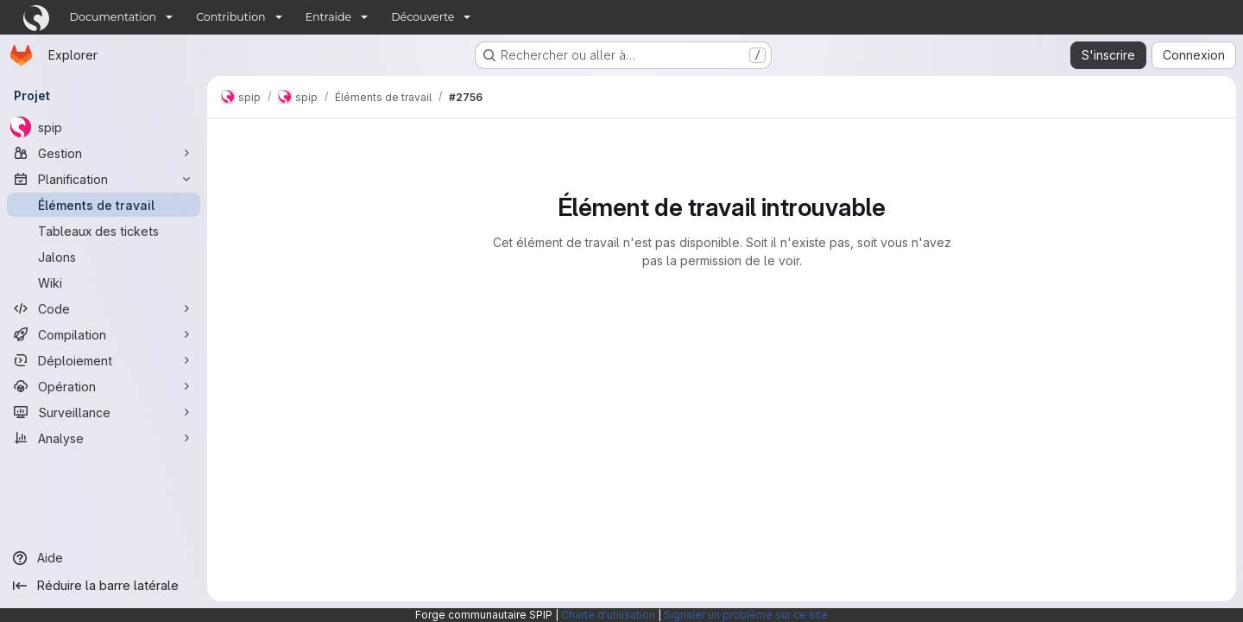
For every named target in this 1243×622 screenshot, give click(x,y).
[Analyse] (103, 438)
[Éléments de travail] (103, 205)
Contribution (230, 16)
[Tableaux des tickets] (103, 231)
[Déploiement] (103, 360)
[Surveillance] (103, 412)
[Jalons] (103, 256)
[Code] (103, 308)
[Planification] (103, 179)
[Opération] (103, 386)
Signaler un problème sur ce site (746, 614)
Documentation (113, 16)
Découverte (422, 16)
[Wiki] (103, 282)
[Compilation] (103, 334)
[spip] (103, 127)
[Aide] (103, 558)
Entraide (329, 16)
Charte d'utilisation (608, 614)
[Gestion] (103, 153)
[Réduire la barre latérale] (103, 586)
